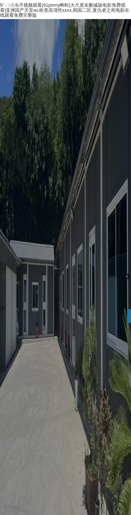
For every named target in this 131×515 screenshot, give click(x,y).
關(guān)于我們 (60, 3)
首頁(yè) (46, 3)
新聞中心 (91, 3)
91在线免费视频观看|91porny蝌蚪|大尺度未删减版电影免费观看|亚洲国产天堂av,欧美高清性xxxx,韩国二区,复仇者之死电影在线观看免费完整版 (64, 10)
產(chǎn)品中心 (76, 3)
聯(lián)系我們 (105, 3)
